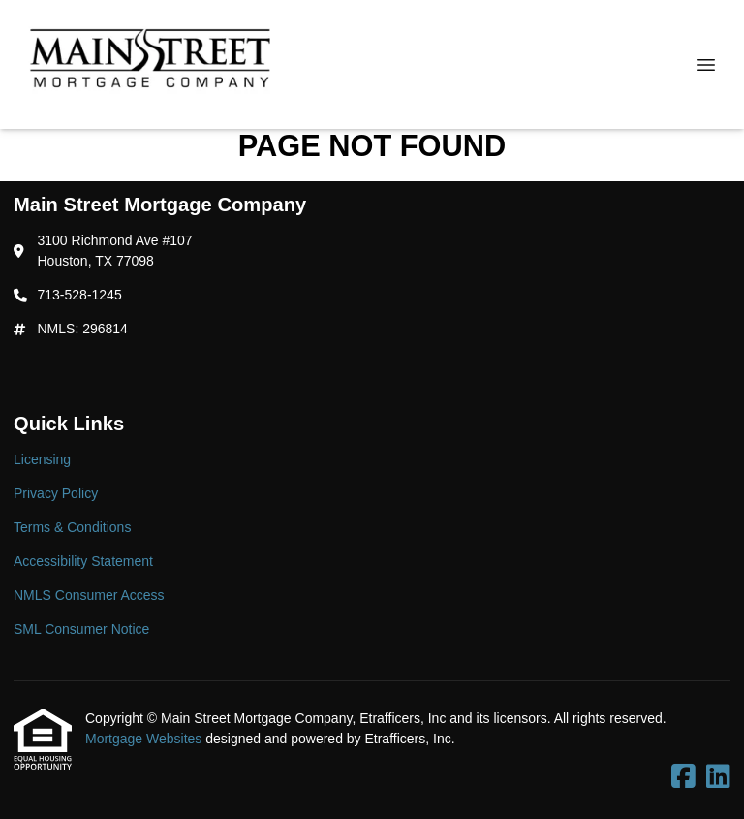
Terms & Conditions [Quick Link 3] (72, 527)
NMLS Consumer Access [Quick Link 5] (89, 595)
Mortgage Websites (145, 738)
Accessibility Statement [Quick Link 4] (83, 561)
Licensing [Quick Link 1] (42, 459)
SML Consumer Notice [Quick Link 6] (81, 629)
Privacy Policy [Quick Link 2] (56, 493)
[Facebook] (683, 777)
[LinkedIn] (718, 777)
